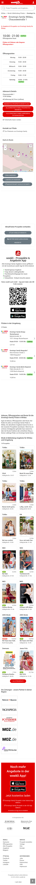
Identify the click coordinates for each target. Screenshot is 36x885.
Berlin (21, 3)
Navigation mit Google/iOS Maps (17, 184)
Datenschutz (24, 862)
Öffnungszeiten (7, 844)
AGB (21, 864)
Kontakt (22, 848)
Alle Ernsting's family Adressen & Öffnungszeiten (18, 114)
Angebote (6, 848)
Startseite (6, 842)
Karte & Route (8, 140)
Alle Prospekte (18, 681)
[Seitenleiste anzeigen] (32, 881)
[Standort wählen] (33, 2)
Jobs (21, 858)
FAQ (21, 846)
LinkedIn (5, 864)
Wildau (3, 13)
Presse (22, 860)
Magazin (5, 850)
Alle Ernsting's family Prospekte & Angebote (18, 108)
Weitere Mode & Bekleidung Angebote (17, 240)
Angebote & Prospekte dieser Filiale (17, 104)
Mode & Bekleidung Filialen (16, 13)
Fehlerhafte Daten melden (12, 120)
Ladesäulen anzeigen (12, 180)
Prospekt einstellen (26, 842)
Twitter (5, 860)
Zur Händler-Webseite (17, 233)
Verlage (22, 844)
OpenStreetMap (23, 171)
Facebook (6, 858)
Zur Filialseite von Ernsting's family (15, 131)
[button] (30, 145)
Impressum (23, 866)
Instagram (6, 862)
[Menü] (2, 2)
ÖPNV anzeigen (10, 175)
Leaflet (15, 171)
